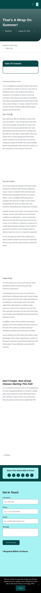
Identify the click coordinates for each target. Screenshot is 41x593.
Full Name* (6, 498)
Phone (5, 507)
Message (6, 527)
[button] (37, 4)
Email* (5, 517)
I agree (20, 588)
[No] (38, 585)
